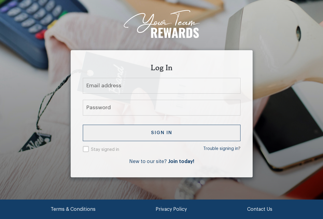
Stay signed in (105, 150)
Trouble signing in (220, 149)
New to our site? (161, 161)
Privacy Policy (171, 209)
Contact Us (259, 209)
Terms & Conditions (73, 209)
